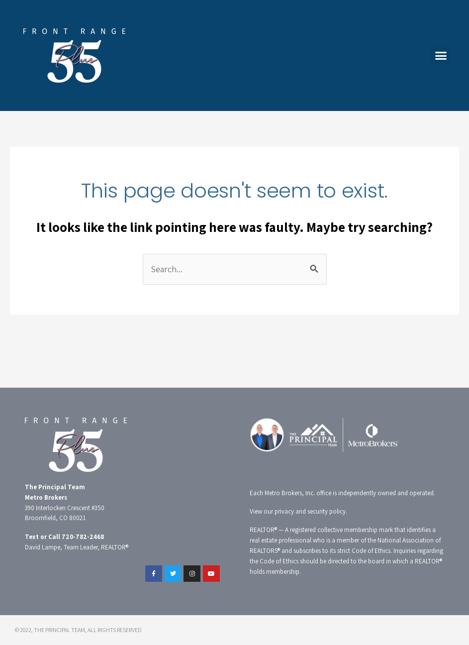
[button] (440, 55)
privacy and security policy (310, 511)
